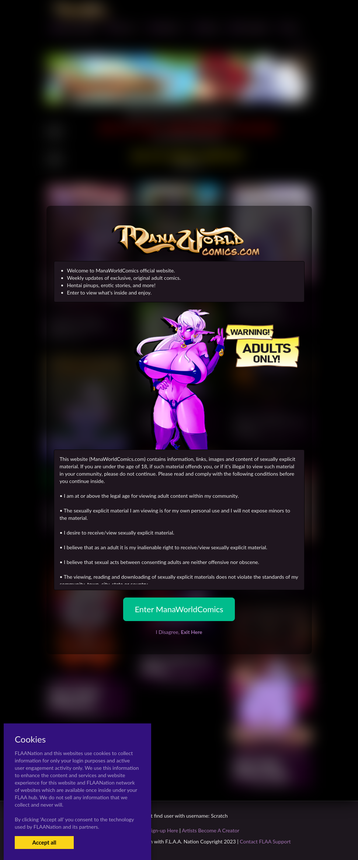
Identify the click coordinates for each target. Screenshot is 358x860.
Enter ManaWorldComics (179, 609)
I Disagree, (179, 632)
